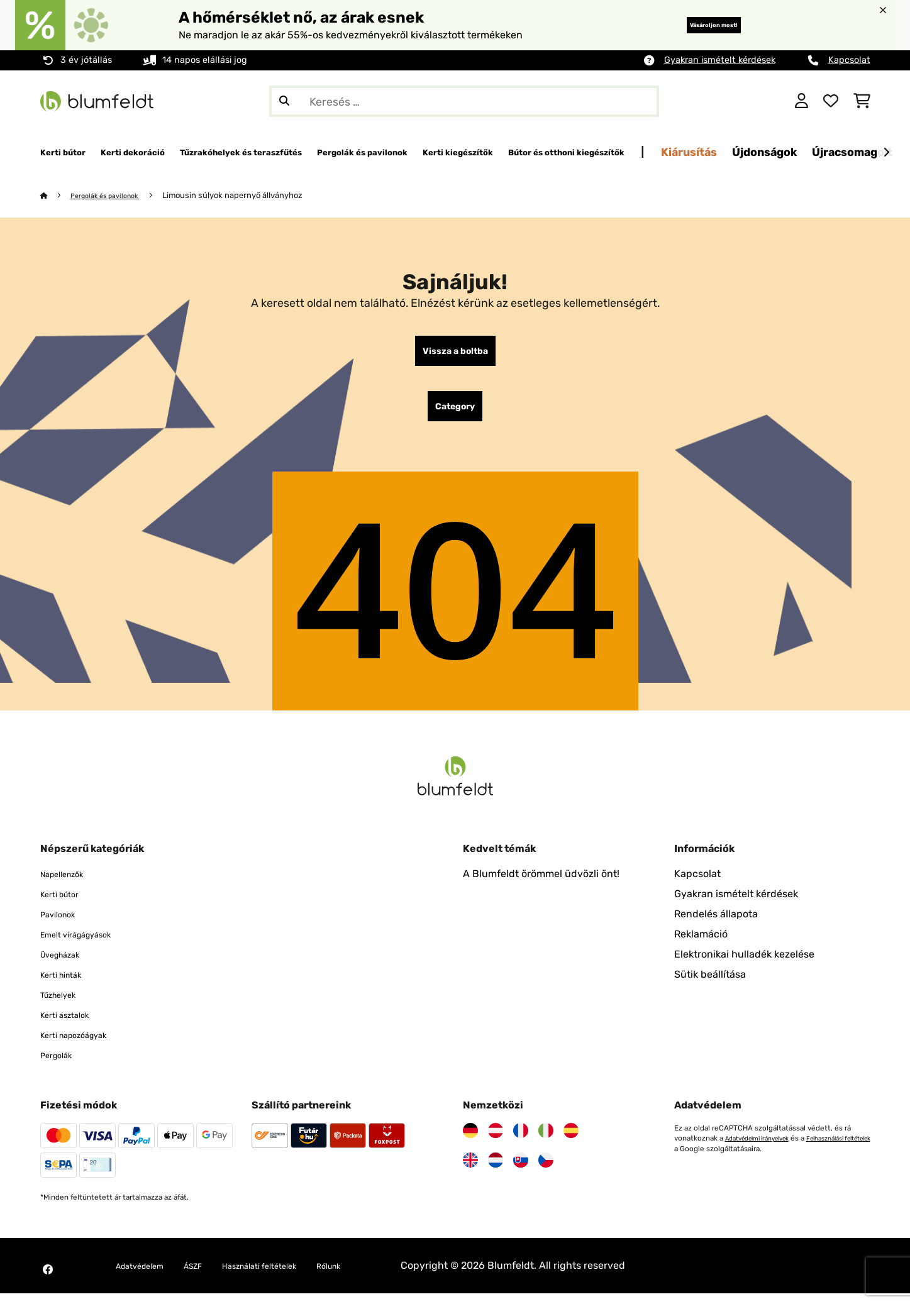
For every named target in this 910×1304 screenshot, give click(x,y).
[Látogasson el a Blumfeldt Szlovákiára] (520, 1170)
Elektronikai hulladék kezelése (744, 965)
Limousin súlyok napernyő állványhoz (248, 196)
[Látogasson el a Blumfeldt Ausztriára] (495, 1141)
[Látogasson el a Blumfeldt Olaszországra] (545, 1141)
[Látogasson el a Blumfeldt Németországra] (470, 1141)
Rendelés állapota (716, 925)
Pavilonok (63, 925)
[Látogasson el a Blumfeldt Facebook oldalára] (47, 1280)
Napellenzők (68, 884)
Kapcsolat (849, 60)
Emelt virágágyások (86, 945)
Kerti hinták (67, 985)
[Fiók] (801, 101)
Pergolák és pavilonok (113, 196)
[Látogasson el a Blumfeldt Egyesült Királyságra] (470, 1170)
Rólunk (376, 1276)
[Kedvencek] (830, 101)
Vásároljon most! (692, 24)
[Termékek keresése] (464, 101)
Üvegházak (66, 965)
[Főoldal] (56, 196)
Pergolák (60, 1065)
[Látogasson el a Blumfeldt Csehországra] (545, 1170)
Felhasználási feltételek (715, 1158)
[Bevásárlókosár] (861, 101)
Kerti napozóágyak (84, 1045)
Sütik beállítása (710, 985)
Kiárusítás (864, 151)
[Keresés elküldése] (284, 101)
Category (455, 414)
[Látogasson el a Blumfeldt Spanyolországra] (571, 1141)
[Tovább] (886, 152)
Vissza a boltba (455, 354)
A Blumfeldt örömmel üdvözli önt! (541, 884)
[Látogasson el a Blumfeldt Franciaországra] (520, 1141)
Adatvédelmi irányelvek (765, 1148)
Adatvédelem (147, 1276)
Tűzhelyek (63, 1005)
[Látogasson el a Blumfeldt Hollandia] (495, 1170)
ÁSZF (211, 1276)
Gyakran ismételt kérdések (719, 60)
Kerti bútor (65, 904)
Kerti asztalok (71, 1025)
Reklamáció (701, 945)
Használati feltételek (292, 1276)
